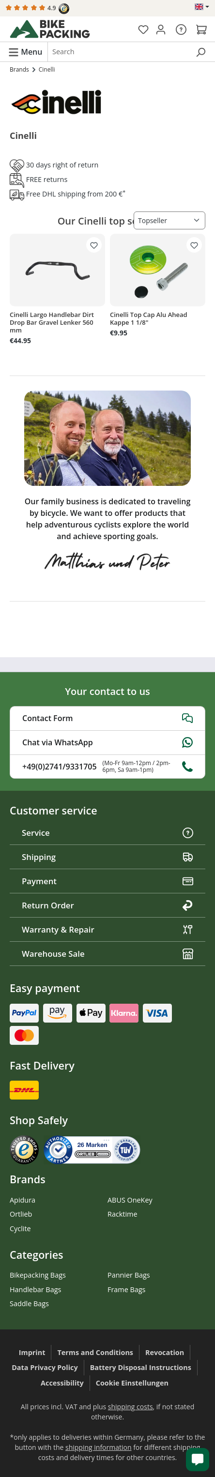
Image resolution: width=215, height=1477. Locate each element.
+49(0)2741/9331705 (107, 766)
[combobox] (118, 51)
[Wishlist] (143, 29)
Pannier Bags (129, 1275)
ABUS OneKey (130, 1200)
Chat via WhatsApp (107, 742)
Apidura (22, 1200)
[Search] (200, 51)
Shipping (107, 856)
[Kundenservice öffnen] (197, 1459)
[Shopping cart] (201, 29)
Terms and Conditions (95, 1352)
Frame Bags (126, 1289)
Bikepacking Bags (38, 1275)
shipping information (98, 1447)
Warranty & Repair (107, 929)
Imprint (32, 1352)
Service (107, 832)
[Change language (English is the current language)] (202, 6)
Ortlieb (21, 1214)
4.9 (37, 8)
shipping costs (130, 1406)
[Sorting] (169, 220)
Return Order (107, 905)
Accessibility (62, 1382)
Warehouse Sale (107, 953)
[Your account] (160, 29)
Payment (107, 881)
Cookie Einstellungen (132, 1382)
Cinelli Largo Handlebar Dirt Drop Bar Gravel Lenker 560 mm (52, 322)
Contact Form (107, 718)
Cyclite (20, 1228)
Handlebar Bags (35, 1289)
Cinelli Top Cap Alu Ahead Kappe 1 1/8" (148, 318)
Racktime (123, 1214)
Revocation (164, 1352)
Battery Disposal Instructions (140, 1367)
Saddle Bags (29, 1303)
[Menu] (25, 51)
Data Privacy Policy (45, 1367)
